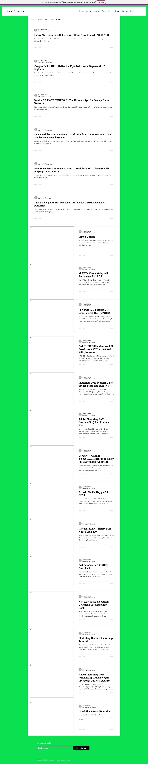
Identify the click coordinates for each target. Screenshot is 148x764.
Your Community (56, 19)
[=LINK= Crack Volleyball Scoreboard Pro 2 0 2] (52, 279)
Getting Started (43, 19)
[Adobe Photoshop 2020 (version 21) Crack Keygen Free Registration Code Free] (52, 681)
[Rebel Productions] (16, 11)
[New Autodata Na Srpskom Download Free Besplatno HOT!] (52, 608)
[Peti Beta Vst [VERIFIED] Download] (52, 571)
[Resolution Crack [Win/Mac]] (52, 717)
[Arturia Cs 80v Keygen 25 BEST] (52, 498)
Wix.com (69, 760)
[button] (116, 20)
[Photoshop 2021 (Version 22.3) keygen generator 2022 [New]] (52, 389)
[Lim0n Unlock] (52, 243)
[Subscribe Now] (81, 748)
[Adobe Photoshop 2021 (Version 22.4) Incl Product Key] (52, 425)
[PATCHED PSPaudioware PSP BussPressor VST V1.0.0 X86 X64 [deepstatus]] (52, 352)
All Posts (32, 19)
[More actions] (113, 30)
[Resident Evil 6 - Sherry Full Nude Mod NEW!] (52, 535)
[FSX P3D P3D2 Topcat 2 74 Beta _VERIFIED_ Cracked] (52, 316)
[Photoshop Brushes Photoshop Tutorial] (52, 644)
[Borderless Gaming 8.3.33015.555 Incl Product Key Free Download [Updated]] (52, 462)
